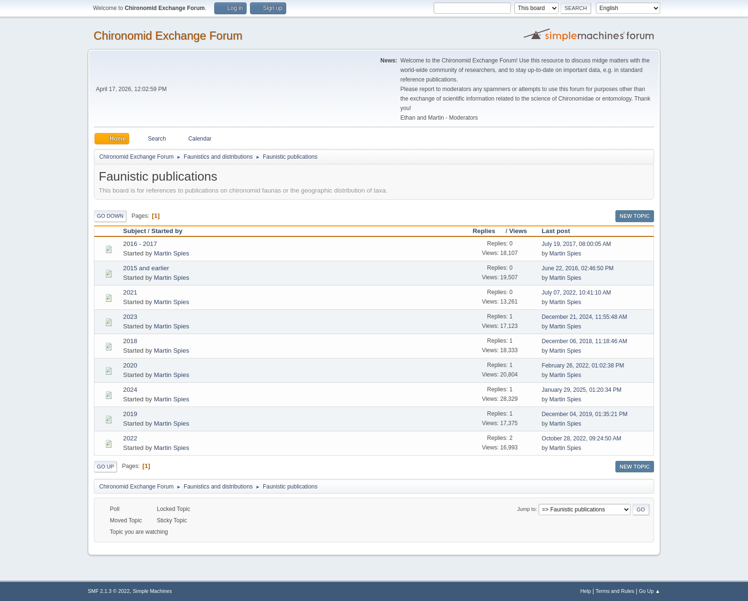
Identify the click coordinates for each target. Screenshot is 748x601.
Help (586, 591)
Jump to (526, 509)
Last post (556, 230)
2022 (130, 438)
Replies (488, 230)
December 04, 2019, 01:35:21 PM (585, 414)
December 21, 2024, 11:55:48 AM (584, 317)
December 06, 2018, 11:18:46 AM (584, 341)
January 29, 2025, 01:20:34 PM (582, 390)
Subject (134, 230)
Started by (166, 230)
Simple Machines (152, 591)
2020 (130, 365)
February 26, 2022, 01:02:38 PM (583, 365)
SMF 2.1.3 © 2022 (109, 591)
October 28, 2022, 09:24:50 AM (582, 438)
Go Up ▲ (649, 591)
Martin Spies (171, 253)
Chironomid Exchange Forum (168, 35)
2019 (130, 414)
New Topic (635, 216)
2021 (130, 292)
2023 (130, 316)
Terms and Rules (615, 591)
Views (518, 230)
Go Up (105, 466)
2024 (130, 389)
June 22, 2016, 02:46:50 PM (578, 268)
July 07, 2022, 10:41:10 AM (576, 292)
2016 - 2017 (140, 243)
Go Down (110, 216)
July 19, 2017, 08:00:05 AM (576, 244)
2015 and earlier (146, 268)
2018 (130, 341)
